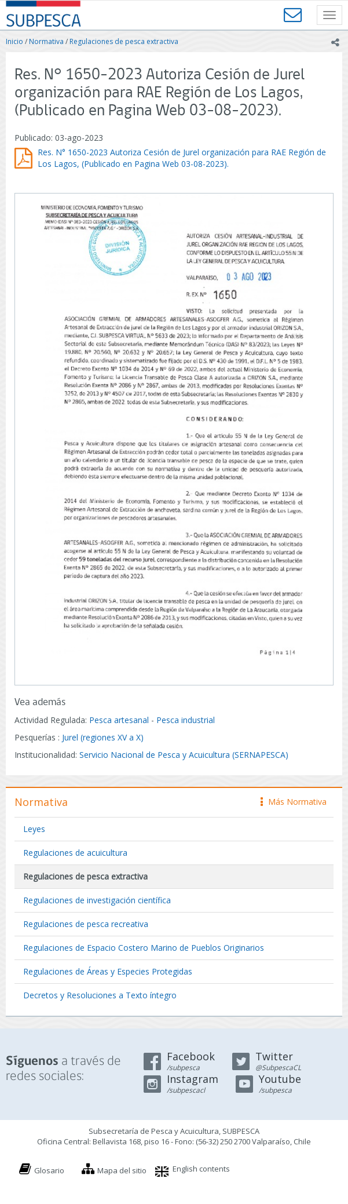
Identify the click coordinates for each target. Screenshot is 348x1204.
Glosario (49, 1170)
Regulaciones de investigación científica (97, 900)
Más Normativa (294, 801)
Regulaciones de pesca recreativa (85, 923)
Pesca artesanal (120, 719)
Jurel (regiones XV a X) (103, 737)
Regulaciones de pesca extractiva (123, 41)
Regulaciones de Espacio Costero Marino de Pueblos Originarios (143, 947)
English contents (201, 1168)
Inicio (14, 41)
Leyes (34, 828)
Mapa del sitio (121, 1170)
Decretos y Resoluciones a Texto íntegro (100, 995)
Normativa (46, 41)
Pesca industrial (185, 719)
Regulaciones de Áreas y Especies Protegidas (107, 971)
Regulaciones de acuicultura (75, 852)
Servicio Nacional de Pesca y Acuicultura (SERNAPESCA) (183, 754)
